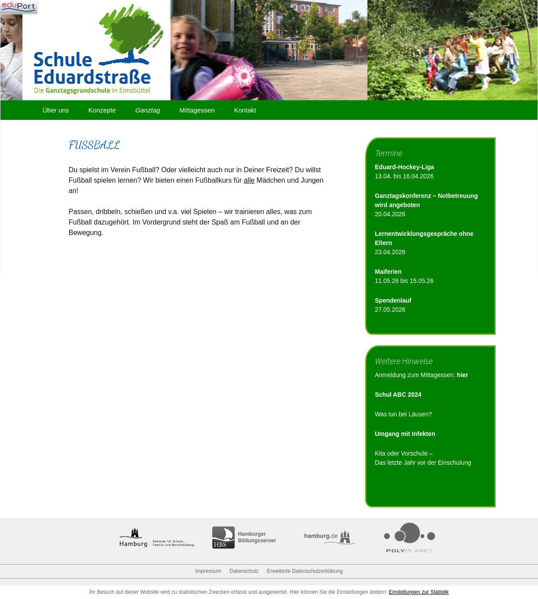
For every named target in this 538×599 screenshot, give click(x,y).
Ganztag (147, 110)
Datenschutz (244, 571)
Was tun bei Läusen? (403, 414)
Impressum (208, 571)
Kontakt (245, 110)
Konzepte (102, 110)
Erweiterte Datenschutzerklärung (305, 571)
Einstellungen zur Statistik (419, 592)
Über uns (56, 110)
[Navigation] (18, 6)
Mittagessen (197, 110)
